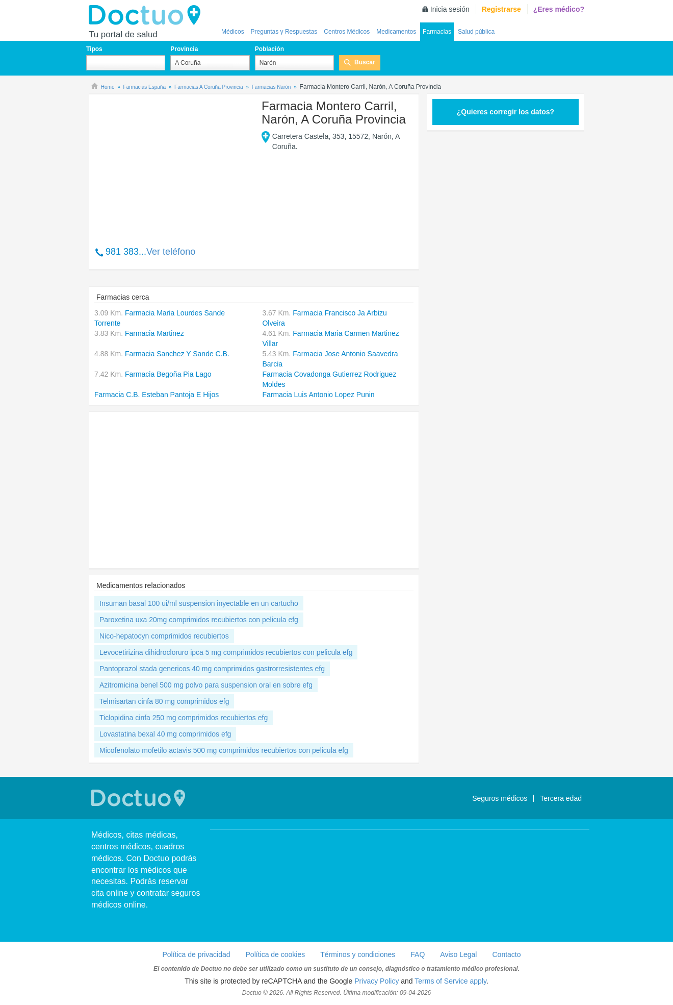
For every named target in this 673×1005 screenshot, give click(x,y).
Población (269, 49)
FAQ (417, 954)
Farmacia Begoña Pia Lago (168, 374)
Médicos (232, 31)
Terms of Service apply (450, 981)
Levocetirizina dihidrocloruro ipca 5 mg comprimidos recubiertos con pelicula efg (225, 652)
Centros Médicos (347, 31)
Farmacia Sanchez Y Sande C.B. (177, 354)
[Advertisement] (172, 165)
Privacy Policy (376, 981)
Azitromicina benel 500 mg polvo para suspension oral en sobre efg (206, 685)
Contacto (506, 954)
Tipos (94, 49)
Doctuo (147, 15)
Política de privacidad (196, 954)
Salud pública (476, 31)
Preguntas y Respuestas (284, 31)
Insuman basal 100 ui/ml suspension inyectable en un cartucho (198, 603)
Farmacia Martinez (154, 333)
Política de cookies (275, 954)
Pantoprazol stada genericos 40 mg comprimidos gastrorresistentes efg (212, 669)
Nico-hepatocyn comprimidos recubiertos (164, 636)
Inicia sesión (450, 9)
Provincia (184, 49)
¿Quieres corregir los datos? (505, 112)
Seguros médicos (499, 798)
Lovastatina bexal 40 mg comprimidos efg (165, 734)
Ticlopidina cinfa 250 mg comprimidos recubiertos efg (183, 718)
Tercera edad (561, 798)
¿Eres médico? (558, 9)
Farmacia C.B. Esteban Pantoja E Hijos (156, 394)
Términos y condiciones (357, 954)
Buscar (364, 62)
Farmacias (437, 31)
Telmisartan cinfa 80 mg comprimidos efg (164, 701)
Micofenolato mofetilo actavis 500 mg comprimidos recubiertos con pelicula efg (223, 750)
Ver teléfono (170, 252)
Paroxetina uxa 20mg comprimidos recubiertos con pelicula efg (198, 620)
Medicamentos (396, 31)
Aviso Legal (458, 954)
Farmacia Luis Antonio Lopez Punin (318, 394)
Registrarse (501, 9)
